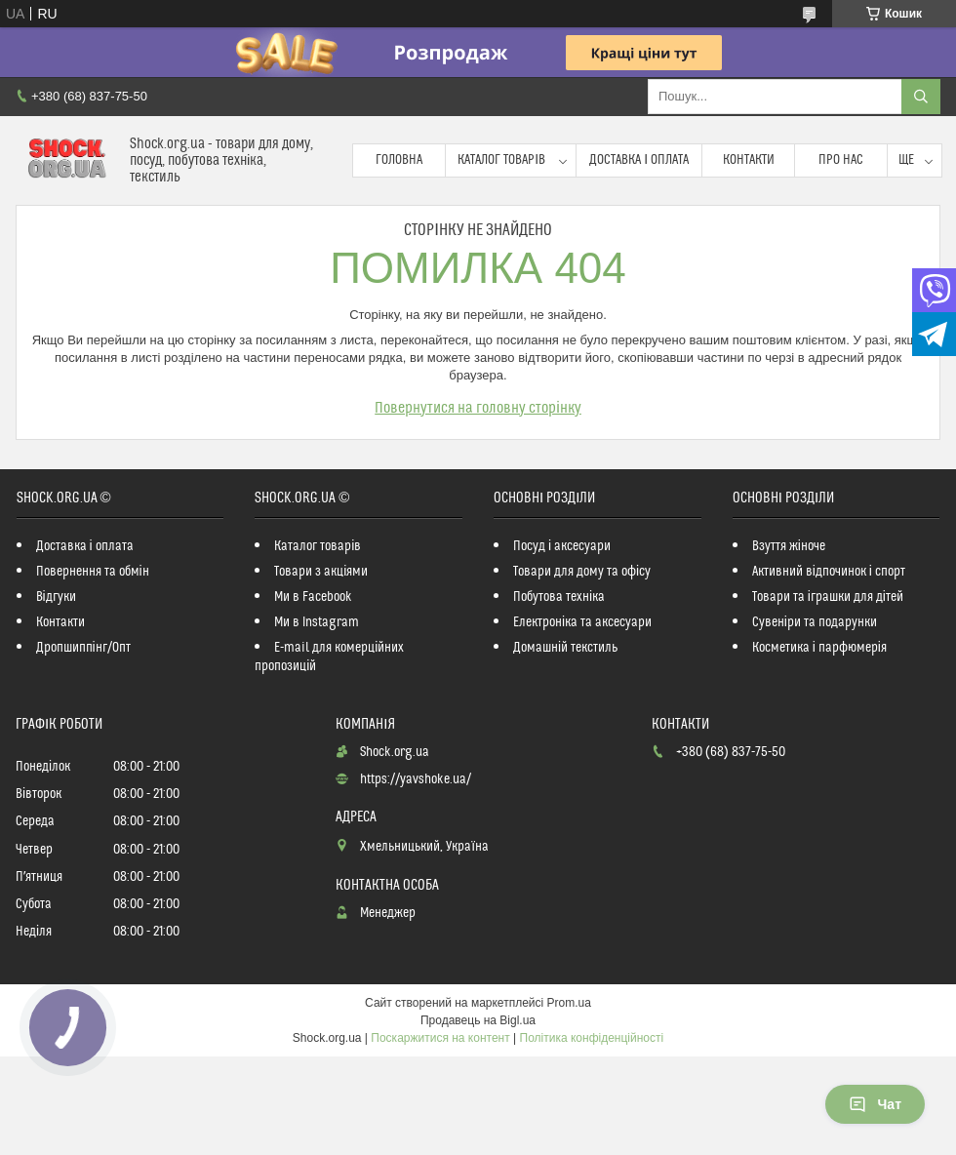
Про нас (840, 160)
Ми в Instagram (316, 622)
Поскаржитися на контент (440, 1038)
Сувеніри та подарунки (814, 622)
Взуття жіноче (788, 546)
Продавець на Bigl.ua (478, 1020)
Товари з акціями (321, 571)
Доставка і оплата (639, 160)
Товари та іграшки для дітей (827, 597)
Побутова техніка (559, 597)
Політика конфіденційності (592, 1038)
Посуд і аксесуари (562, 546)
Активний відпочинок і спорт (828, 571)
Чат (875, 1104)
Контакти (749, 160)
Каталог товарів (501, 160)
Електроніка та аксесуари (582, 622)
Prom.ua (569, 1003)
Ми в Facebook (313, 597)
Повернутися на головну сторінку (478, 408)
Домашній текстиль (565, 648)
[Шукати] (920, 96)
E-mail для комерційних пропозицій (329, 657)
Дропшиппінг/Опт (83, 648)
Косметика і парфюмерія (819, 648)
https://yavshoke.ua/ (415, 779)
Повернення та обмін (92, 571)
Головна (399, 160)
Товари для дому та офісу (582, 571)
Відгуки (56, 597)
